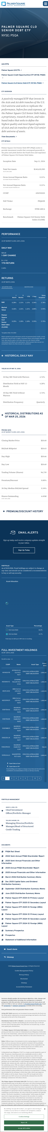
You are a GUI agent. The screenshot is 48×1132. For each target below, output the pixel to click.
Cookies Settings (24, 1117)
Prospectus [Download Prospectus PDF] (8, 935)
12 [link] (35, 778)
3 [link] (16, 778)
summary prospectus (19, 1006)
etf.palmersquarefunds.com (33, 1004)
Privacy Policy (24, 974)
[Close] (45, 1109)
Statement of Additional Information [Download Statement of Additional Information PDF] (19, 940)
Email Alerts (10, 949)
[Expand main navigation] (45, 3)
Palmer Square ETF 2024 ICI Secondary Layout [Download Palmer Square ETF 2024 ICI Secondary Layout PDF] (24, 919)
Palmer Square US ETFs (11, 70)
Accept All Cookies (24, 1129)
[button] (24, 355)
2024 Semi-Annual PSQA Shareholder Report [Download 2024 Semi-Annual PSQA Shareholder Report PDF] (23, 856)
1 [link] (7, 778)
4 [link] (20, 778)
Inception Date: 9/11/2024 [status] (9, 333)
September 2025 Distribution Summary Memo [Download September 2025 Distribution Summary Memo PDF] (23, 889)
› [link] (39, 778)
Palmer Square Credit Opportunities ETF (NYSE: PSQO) (23, 75)
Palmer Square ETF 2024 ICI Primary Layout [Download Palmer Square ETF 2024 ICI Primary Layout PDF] (23, 914)
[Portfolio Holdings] (24, 721)
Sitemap (9, 957)
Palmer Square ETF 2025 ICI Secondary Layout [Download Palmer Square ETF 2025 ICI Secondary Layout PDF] (24, 903)
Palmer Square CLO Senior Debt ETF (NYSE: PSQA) (22, 83)
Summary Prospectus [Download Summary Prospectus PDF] (13, 931)
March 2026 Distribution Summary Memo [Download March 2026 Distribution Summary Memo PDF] (21, 877)
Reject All (24, 1123)
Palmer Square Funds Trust (19, 966)
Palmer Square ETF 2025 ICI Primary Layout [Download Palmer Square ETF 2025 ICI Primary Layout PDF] (23, 898)
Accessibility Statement (24, 986)
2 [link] (11, 778)
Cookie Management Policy (24, 970)
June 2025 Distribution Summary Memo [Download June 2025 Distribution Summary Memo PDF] (21, 893)
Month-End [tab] (29, 287)
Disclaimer (24, 978)
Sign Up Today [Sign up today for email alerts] (24, 550)
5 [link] (25, 778)
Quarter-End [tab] (7, 287)
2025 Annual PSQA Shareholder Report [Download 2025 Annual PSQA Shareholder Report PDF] (20, 868)
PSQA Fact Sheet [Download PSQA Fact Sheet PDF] (11, 852)
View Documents (8, 137)
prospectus (7, 1006)
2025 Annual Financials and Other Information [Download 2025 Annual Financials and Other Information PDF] (24, 872)
